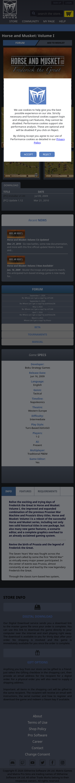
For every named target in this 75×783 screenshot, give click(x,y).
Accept (28, 154)
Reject (47, 154)
